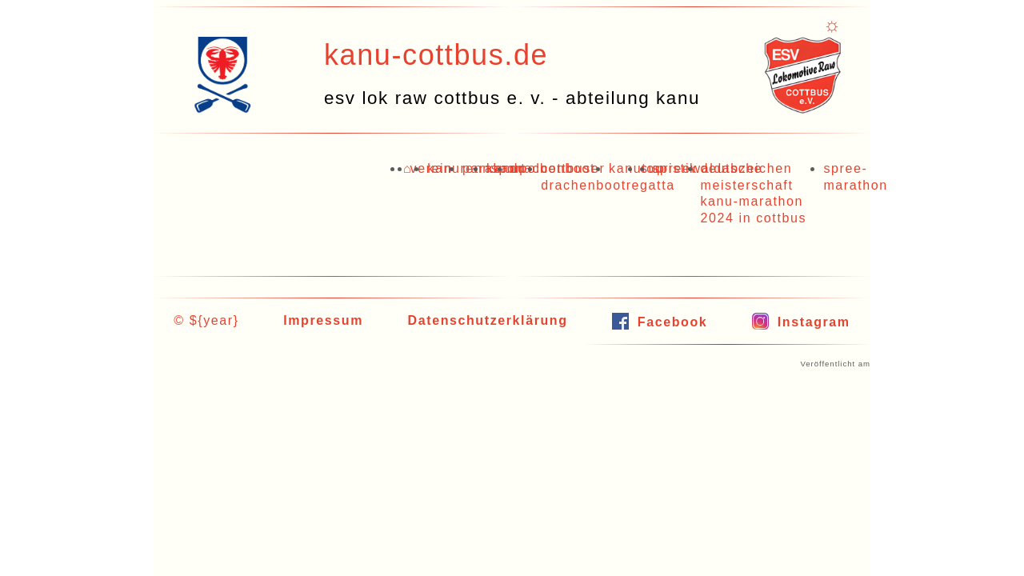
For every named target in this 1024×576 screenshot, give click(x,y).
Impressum (323, 320)
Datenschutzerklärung (488, 320)
